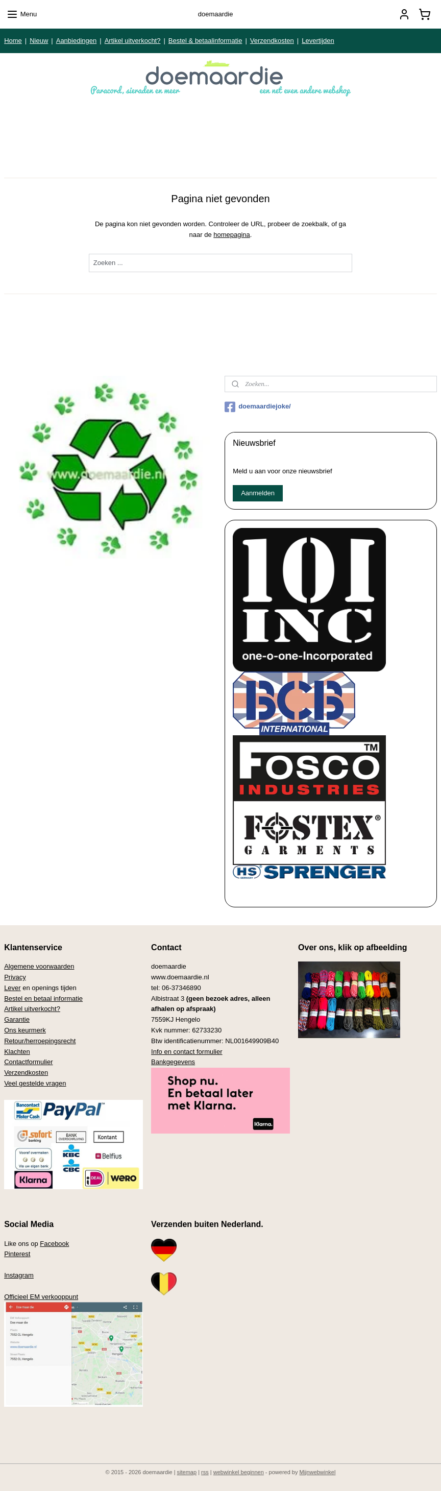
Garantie (17, 1019)
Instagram (19, 1275)
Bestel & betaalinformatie (205, 40)
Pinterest (17, 1254)
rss (205, 1472)
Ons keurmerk (25, 1030)
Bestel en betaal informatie (43, 998)
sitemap (187, 1472)
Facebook (54, 1243)
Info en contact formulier (186, 1051)
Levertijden (318, 40)
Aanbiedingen (76, 40)
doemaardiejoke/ (258, 407)
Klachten (17, 1051)
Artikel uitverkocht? (133, 40)
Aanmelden (258, 493)
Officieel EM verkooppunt (41, 1297)
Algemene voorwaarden (39, 966)
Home (13, 40)
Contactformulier (28, 1062)
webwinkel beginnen (238, 1472)
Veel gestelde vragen (35, 1083)
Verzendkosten (272, 40)
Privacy (15, 977)
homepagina (231, 234)
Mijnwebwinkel (318, 1472)
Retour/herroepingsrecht (40, 1041)
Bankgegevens (173, 1062)
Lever (12, 988)
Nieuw (39, 40)
